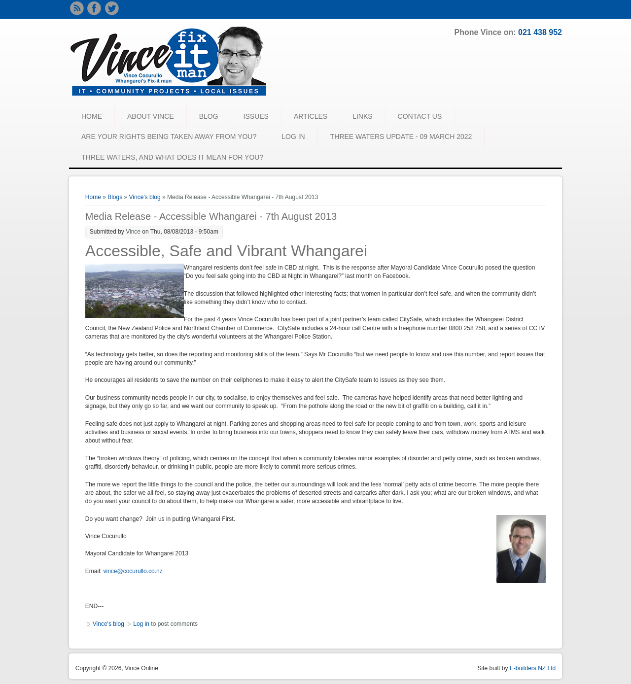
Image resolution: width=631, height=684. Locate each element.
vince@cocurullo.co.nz (132, 571)
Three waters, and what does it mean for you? (172, 157)
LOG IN (293, 136)
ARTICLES (310, 116)
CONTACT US (420, 116)
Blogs (114, 197)
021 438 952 (540, 32)
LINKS (362, 116)
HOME (91, 116)
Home (93, 197)
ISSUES (256, 116)
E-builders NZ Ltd (533, 668)
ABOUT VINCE (150, 116)
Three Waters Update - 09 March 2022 (401, 136)
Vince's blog (145, 197)
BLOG (208, 116)
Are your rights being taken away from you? (168, 136)
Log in (141, 623)
